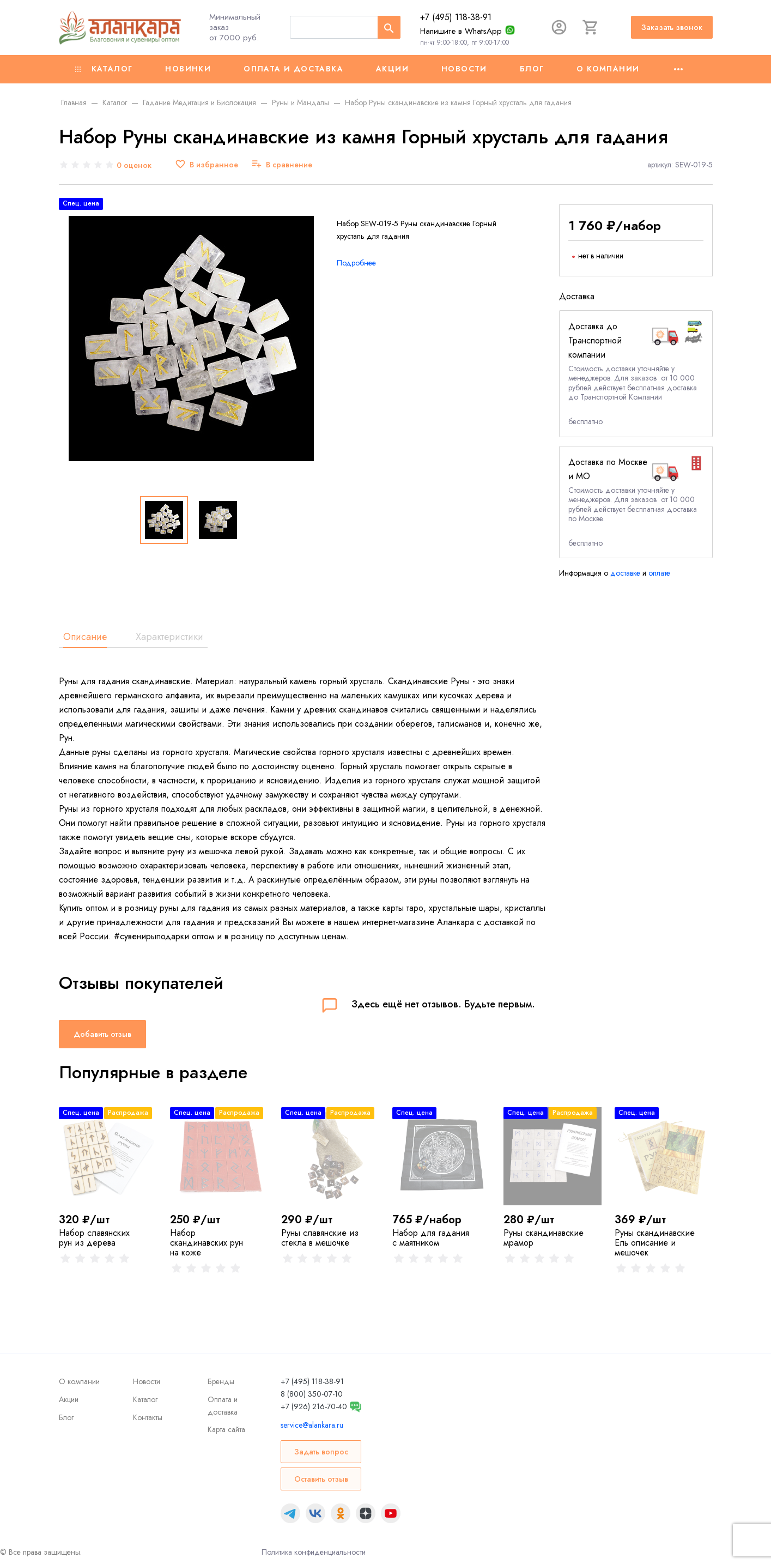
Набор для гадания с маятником (430, 1238)
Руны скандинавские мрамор (543, 1238)
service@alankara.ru (312, 1425)
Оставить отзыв (321, 1479)
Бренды (221, 1381)
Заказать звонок (671, 27)
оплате (659, 572)
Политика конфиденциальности (314, 1552)
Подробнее (356, 262)
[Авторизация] (559, 27)
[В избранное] (206, 165)
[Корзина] (590, 27)
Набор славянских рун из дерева (94, 1238)
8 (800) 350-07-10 (312, 1393)
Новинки (188, 68)
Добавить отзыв (102, 1034)
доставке (625, 572)
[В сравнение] (281, 165)
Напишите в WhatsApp (461, 31)
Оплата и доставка (293, 68)
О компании (607, 68)
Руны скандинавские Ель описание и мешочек (655, 1243)
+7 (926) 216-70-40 (314, 1406)
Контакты (147, 1417)
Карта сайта (226, 1429)
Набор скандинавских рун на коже (206, 1243)
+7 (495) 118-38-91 (455, 17)
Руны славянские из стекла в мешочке (320, 1238)
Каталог (104, 68)
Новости (464, 68)
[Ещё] (678, 69)
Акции (392, 68)
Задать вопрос (321, 1451)
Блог (532, 68)
